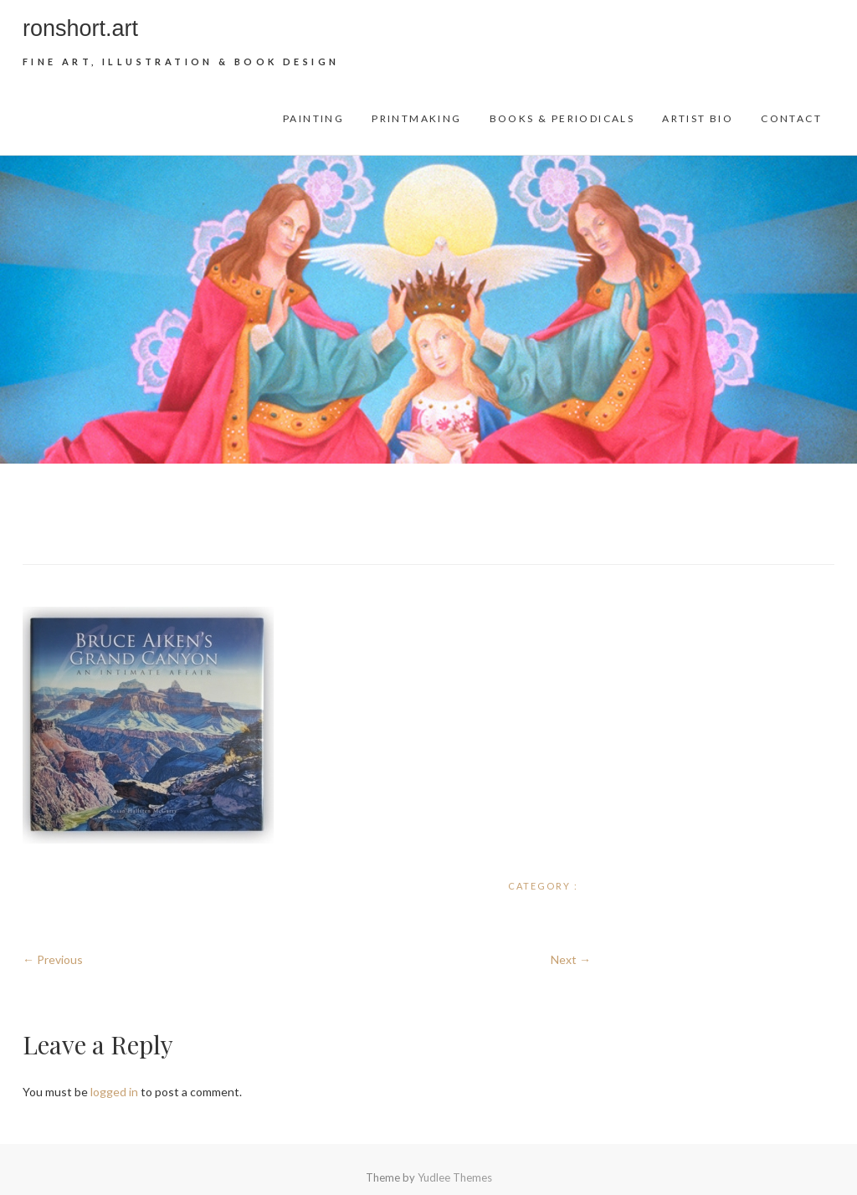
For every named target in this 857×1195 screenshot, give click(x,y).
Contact (791, 118)
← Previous (53, 959)
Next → (571, 959)
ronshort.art (80, 28)
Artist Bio (697, 118)
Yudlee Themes (455, 1177)
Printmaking (416, 118)
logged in (114, 1092)
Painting (313, 118)
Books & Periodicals (562, 118)
